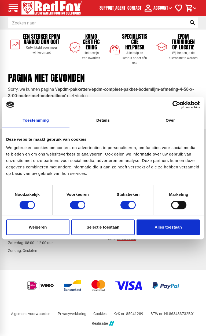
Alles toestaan (168, 227)
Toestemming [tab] (36, 120)
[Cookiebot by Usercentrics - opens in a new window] (176, 105)
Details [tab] (103, 120)
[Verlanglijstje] (179, 8)
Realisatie (103, 323)
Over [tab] (170, 120)
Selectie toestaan (103, 227)
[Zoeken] (92, 22)
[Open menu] (13, 8)
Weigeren (38, 227)
